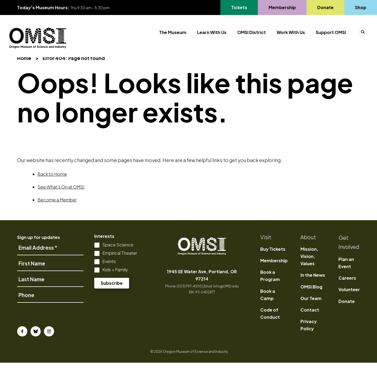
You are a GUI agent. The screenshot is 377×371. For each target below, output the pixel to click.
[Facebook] (22, 340)
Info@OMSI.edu (226, 295)
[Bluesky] (36, 340)
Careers (347, 286)
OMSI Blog (311, 295)
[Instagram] (49, 340)
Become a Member (57, 208)
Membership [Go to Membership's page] (282, 7)
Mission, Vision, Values (309, 264)
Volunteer (349, 298)
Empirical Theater (119, 261)
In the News (312, 283)
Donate (346, 309)
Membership (274, 269)
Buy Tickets (272, 257)
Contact (309, 318)
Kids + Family (115, 278)
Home (24, 66)
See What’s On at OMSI (60, 195)
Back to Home (52, 182)
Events (109, 269)
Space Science (117, 253)
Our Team (311, 306)
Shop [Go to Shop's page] (361, 7)
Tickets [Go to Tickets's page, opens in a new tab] (239, 7)
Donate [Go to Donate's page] (325, 7)
